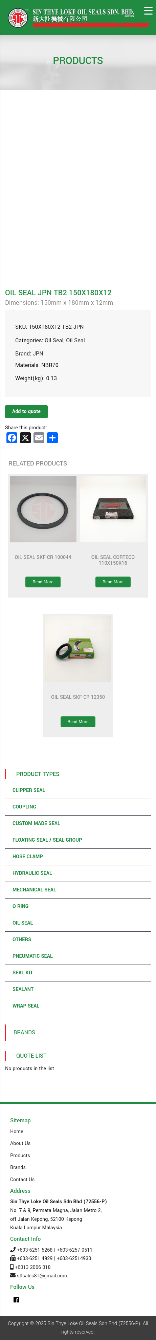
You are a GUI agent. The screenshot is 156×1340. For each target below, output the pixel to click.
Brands (24, 1032)
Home (16, 1131)
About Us (20, 1143)
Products (20, 1155)
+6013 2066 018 (33, 1267)
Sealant (23, 989)
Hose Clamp (28, 856)
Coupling (24, 807)
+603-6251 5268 (34, 1250)
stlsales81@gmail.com (42, 1275)
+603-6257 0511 (74, 1250)
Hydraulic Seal (32, 873)
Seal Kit (23, 972)
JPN (38, 354)
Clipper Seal (29, 790)
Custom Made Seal (36, 823)
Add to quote (26, 411)
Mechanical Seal (34, 889)
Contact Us (22, 1179)
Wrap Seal (26, 1006)
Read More (42, 582)
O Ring (20, 906)
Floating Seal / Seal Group (47, 840)
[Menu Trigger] (148, 11)
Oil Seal (54, 340)
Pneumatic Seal (33, 956)
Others (22, 939)
